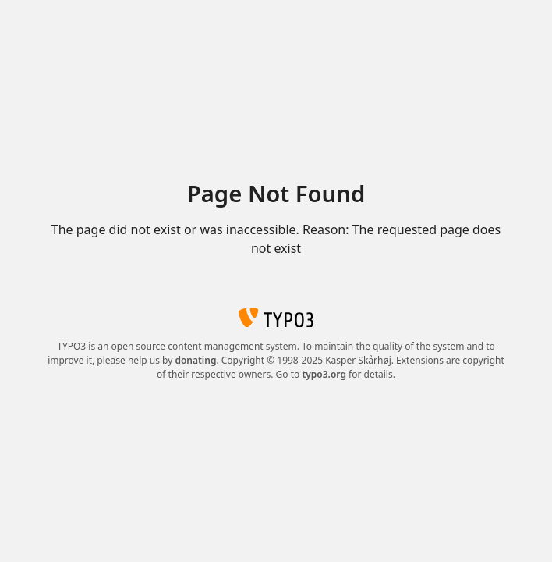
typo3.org (324, 374)
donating (195, 360)
